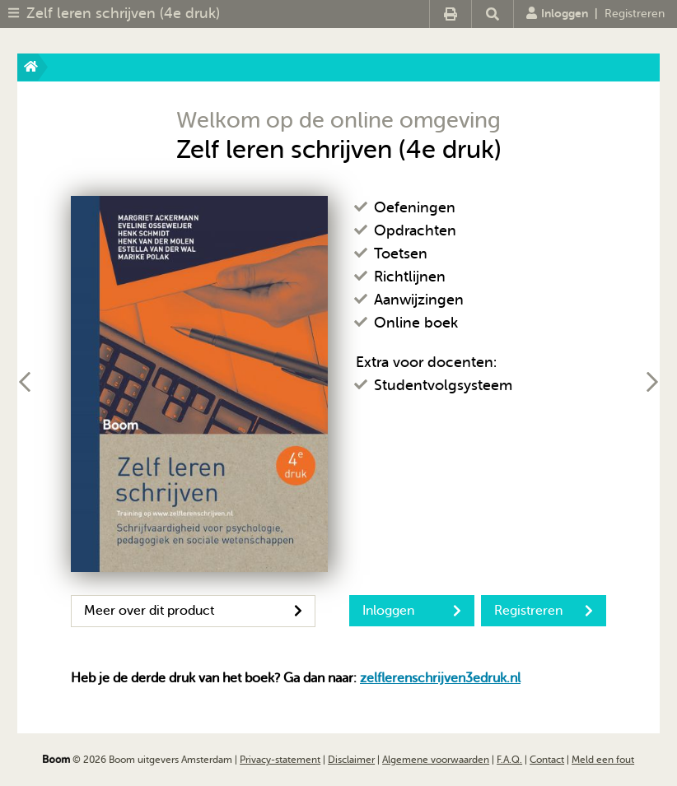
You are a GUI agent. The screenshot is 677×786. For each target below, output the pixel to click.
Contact (547, 759)
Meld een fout (603, 759)
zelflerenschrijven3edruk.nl (440, 678)
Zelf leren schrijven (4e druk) (123, 13)
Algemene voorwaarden (435, 759)
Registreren (635, 13)
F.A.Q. (509, 759)
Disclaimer (351, 759)
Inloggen (557, 13)
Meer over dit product (193, 610)
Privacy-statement (280, 759)
